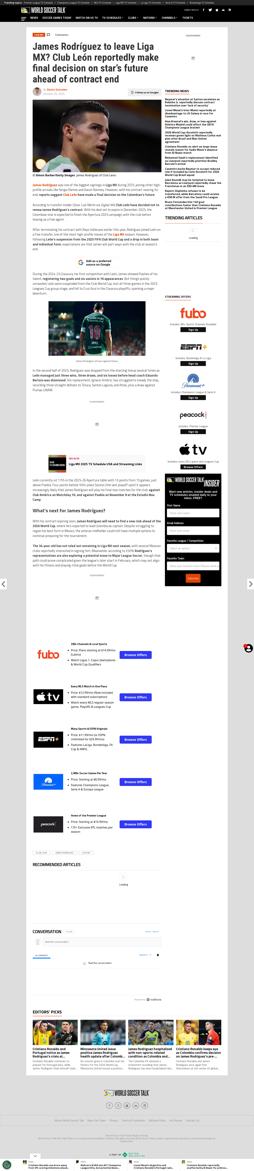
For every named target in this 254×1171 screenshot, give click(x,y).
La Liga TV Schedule (151, 2)
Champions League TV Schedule (73, 2)
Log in (148, 931)
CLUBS (133, 18)
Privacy (113, 1120)
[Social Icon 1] (118, 1105)
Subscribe (193, 578)
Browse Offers (136, 655)
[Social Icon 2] (127, 1105)
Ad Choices (176, 1120)
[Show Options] (216, 548)
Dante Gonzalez (57, 89)
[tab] (41, 955)
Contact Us (192, 1120)
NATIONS (150, 18)
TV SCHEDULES (113, 18)
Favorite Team (175, 558)
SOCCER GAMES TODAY (56, 18)
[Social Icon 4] (144, 1105)
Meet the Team (96, 1120)
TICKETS (187, 18)
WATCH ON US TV (87, 18)
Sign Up (193, 330)
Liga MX (86, 852)
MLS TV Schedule (102, 2)
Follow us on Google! (147, 92)
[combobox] (192, 548)
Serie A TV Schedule (175, 2)
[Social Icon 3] (135, 1105)
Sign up (156, 931)
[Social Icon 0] (109, 1105)
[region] (97, 954)
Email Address (175, 523)
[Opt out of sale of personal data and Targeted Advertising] (6, 1164)
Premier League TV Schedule (38, 2)
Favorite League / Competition (185, 541)
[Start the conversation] (100, 941)
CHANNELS (170, 18)
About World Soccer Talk (69, 1120)
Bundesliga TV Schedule (202, 2)
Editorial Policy (157, 1120)
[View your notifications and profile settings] (157, 954)
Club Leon (41, 852)
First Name (173, 505)
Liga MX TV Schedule (126, 2)
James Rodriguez (64, 852)
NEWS (34, 18)
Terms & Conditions (133, 1120)
